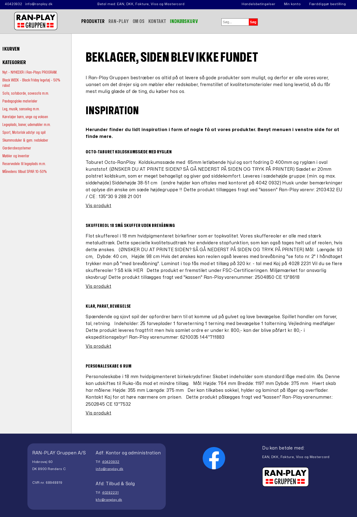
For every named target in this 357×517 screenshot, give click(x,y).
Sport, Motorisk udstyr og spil (24, 132)
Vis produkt (98, 206)
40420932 (13, 4)
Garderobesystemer (16, 148)
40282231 (110, 492)
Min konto (292, 4)
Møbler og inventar (15, 156)
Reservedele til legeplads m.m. (24, 164)
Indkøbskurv (184, 21)
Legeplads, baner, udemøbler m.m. (26, 125)
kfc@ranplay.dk (109, 499)
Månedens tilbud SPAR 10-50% (24, 171)
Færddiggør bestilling (327, 4)
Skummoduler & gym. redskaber (25, 140)
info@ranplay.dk (39, 4)
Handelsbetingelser (258, 4)
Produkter (93, 21)
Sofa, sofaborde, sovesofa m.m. (25, 93)
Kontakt (157, 21)
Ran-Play (118, 21)
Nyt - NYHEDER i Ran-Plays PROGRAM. (29, 72)
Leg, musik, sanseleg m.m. (21, 109)
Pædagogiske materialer (19, 101)
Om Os (139, 21)
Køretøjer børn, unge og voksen (25, 117)
